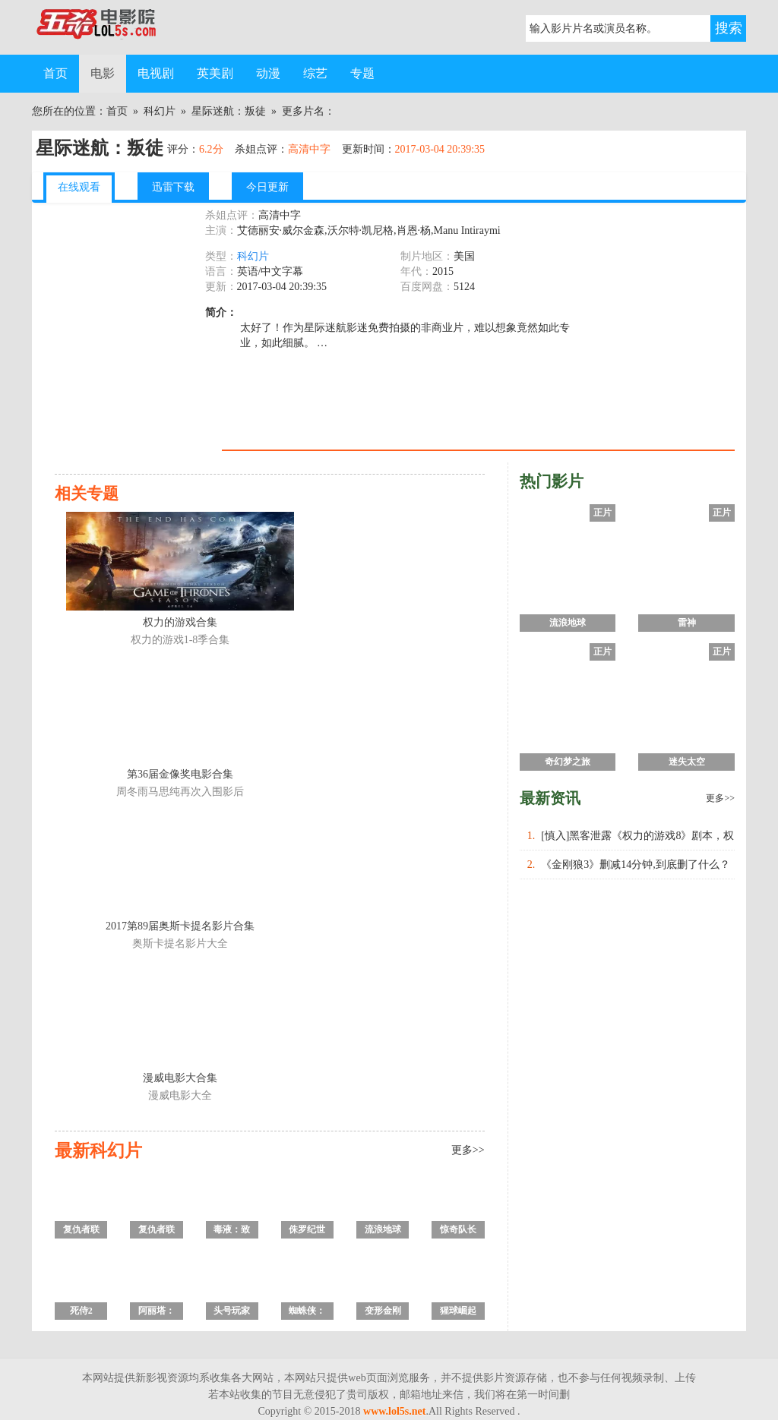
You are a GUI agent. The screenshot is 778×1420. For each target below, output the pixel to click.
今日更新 (267, 187)
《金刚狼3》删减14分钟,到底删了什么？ (635, 864)
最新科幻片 (98, 1150)
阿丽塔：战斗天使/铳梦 (156, 1312)
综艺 (315, 73)
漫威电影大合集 (180, 1078)
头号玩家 (231, 1310)
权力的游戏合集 (180, 622)
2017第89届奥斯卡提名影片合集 (180, 926)
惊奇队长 (458, 1229)
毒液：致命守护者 (231, 1231)
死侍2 (81, 1310)
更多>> (468, 1150)
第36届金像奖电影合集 (180, 774)
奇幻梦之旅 (567, 761)
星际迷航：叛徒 (228, 111)
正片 (602, 512)
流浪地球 (383, 1229)
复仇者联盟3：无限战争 (156, 1231)
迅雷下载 (173, 187)
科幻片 (160, 111)
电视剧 (156, 73)
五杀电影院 (108, 27)
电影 (102, 73)
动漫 (268, 73)
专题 (362, 73)
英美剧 (215, 73)
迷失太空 (687, 761)
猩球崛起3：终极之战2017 (458, 1312)
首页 (55, 73)
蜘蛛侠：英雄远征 (307, 1312)
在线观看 (79, 187)
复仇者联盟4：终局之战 (81, 1231)
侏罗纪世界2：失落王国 (306, 1231)
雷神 (687, 622)
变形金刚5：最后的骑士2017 (382, 1312)
